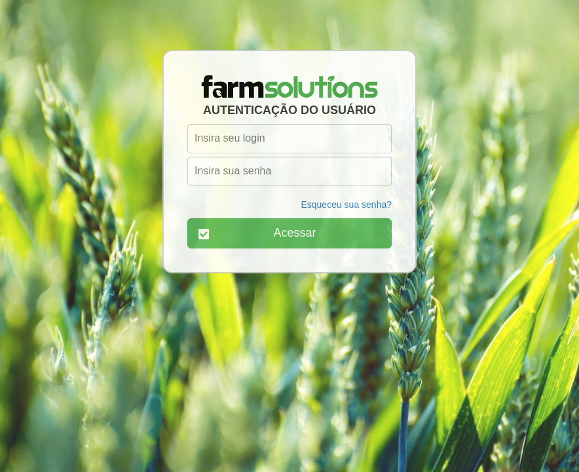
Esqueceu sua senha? (346, 204)
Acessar (257, 233)
